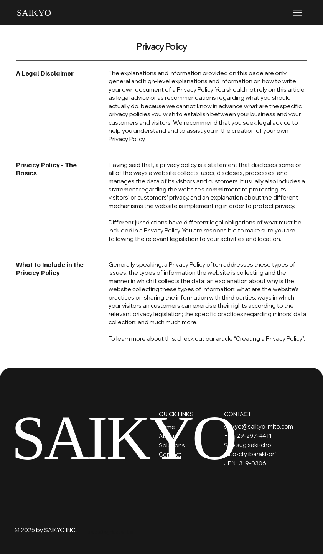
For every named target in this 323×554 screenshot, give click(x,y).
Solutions (172, 445)
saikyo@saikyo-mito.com (258, 426)
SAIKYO (34, 13)
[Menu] (297, 12)
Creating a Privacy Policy (269, 338)
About (167, 436)
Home (167, 426)
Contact (170, 454)
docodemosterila (110, 531)
